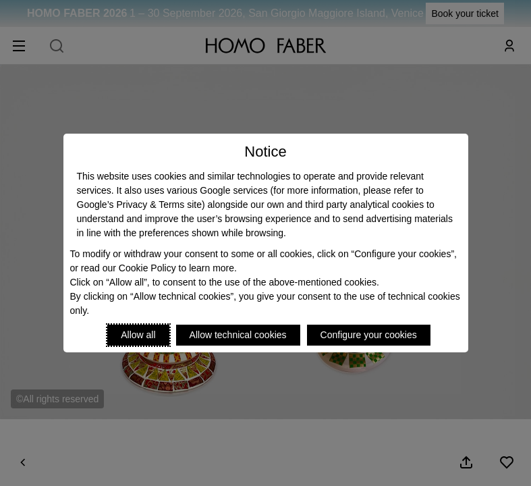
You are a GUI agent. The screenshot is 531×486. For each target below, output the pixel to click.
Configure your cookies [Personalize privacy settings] (368, 334)
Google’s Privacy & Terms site (139, 204)
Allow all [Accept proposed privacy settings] (138, 334)
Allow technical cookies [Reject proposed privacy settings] (238, 334)
